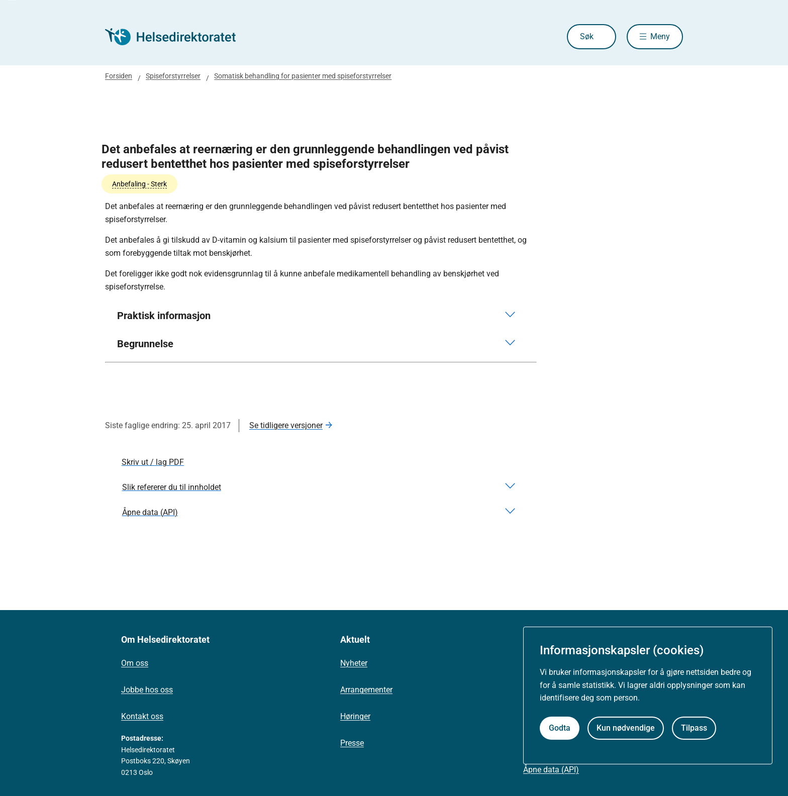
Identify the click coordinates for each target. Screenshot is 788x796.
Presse (352, 743)
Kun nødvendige (626, 728)
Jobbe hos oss (147, 689)
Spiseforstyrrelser (173, 76)
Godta (559, 728)
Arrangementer (366, 689)
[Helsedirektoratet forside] (177, 36)
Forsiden (118, 76)
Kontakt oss (142, 716)
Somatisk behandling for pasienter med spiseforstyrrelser (302, 76)
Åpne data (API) (551, 769)
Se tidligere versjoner (286, 425)
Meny (660, 36)
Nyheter (353, 663)
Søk (587, 36)
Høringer (355, 716)
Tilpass (694, 728)
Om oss (134, 663)
